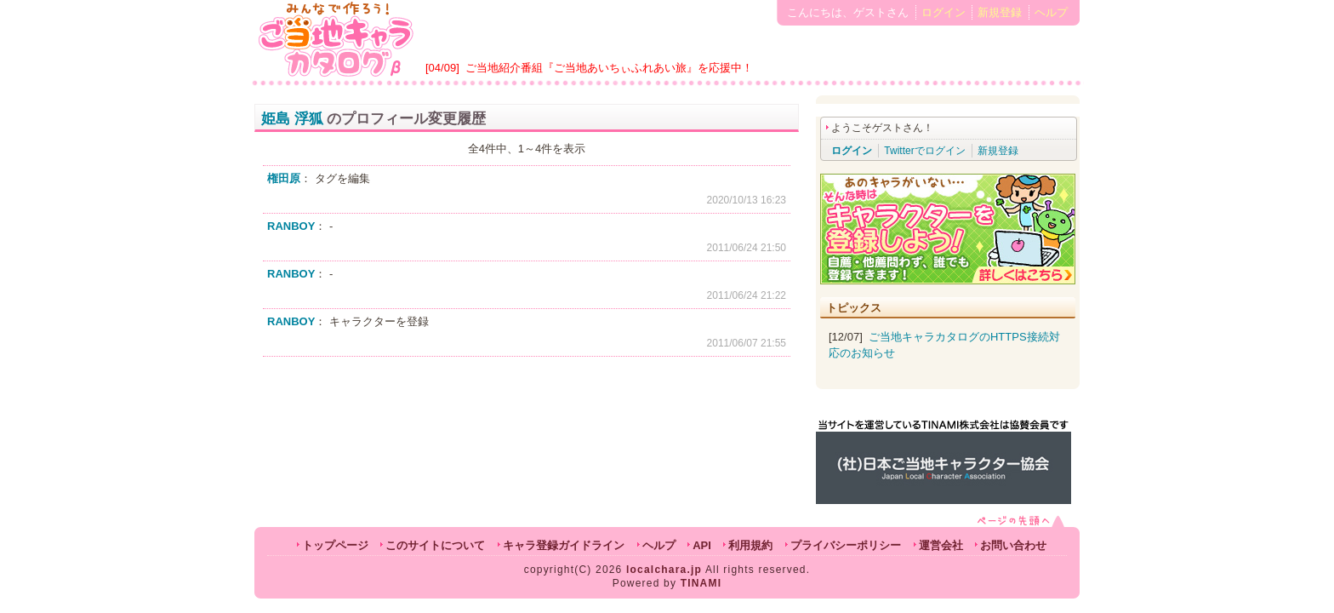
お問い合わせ (1013, 545)
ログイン (943, 12)
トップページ (335, 545)
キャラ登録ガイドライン (563, 545)
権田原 (283, 178)
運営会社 (941, 545)
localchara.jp (664, 570)
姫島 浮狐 (292, 119)
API (702, 545)
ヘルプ (1051, 12)
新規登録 (1000, 12)
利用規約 (750, 545)
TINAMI (701, 583)
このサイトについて (435, 545)
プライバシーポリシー (845, 545)
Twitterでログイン (924, 151)
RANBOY (291, 226)
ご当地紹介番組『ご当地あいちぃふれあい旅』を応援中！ (609, 67)
